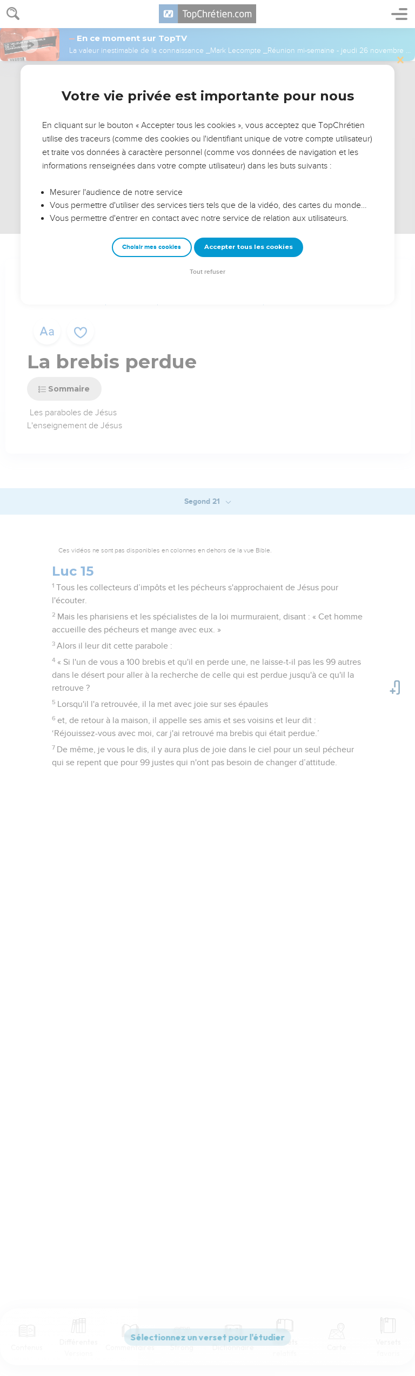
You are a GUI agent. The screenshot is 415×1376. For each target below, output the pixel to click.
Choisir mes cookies (151, 247)
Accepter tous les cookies (248, 247)
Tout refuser (207, 271)
